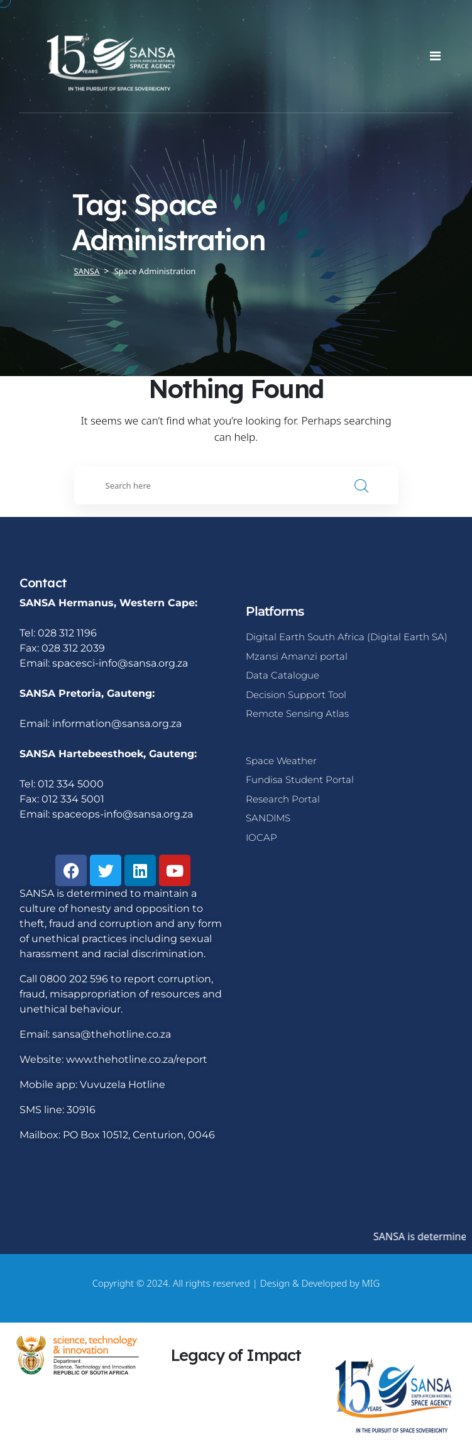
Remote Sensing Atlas (297, 713)
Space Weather (281, 761)
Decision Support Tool (296, 695)
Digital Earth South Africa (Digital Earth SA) (346, 637)
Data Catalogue (282, 675)
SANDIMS (268, 818)
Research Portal (283, 799)
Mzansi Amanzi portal (297, 656)
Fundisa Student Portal (300, 779)
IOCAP (261, 837)
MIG (371, 1283)
